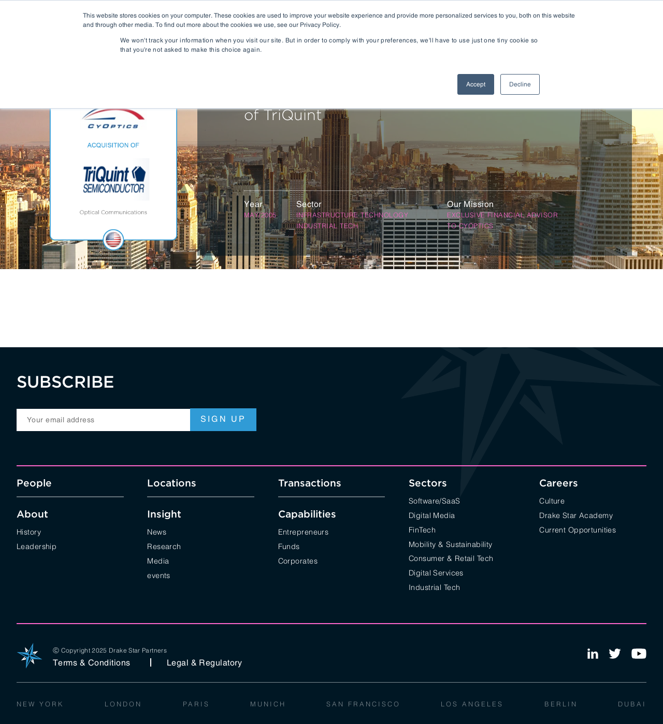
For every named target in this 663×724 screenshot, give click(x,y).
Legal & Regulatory (204, 662)
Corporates (298, 560)
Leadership (36, 546)
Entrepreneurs (303, 531)
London (123, 703)
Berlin (561, 703)
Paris (196, 703)
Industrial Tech (434, 586)
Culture (552, 500)
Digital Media (432, 514)
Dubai (632, 703)
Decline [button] (520, 84)
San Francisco (363, 703)
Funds (289, 546)
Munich (268, 703)
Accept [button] (475, 84)
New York (40, 703)
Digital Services (436, 572)
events (158, 575)
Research (164, 546)
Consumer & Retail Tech (451, 557)
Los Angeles (472, 703)
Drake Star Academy (576, 514)
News (156, 531)
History (29, 531)
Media (158, 560)
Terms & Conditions (92, 662)
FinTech (422, 529)
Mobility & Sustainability (451, 543)
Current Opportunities (577, 529)
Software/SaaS (434, 500)
